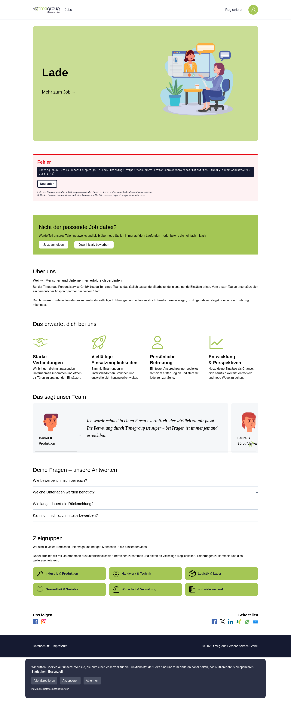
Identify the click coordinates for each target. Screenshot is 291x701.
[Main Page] (46, 10)
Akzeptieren (70, 680)
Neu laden (47, 183)
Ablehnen (92, 680)
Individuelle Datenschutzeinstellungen (50, 689)
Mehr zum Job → (59, 91)
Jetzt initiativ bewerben (94, 244)
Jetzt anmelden (53, 244)
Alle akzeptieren (44, 680)
